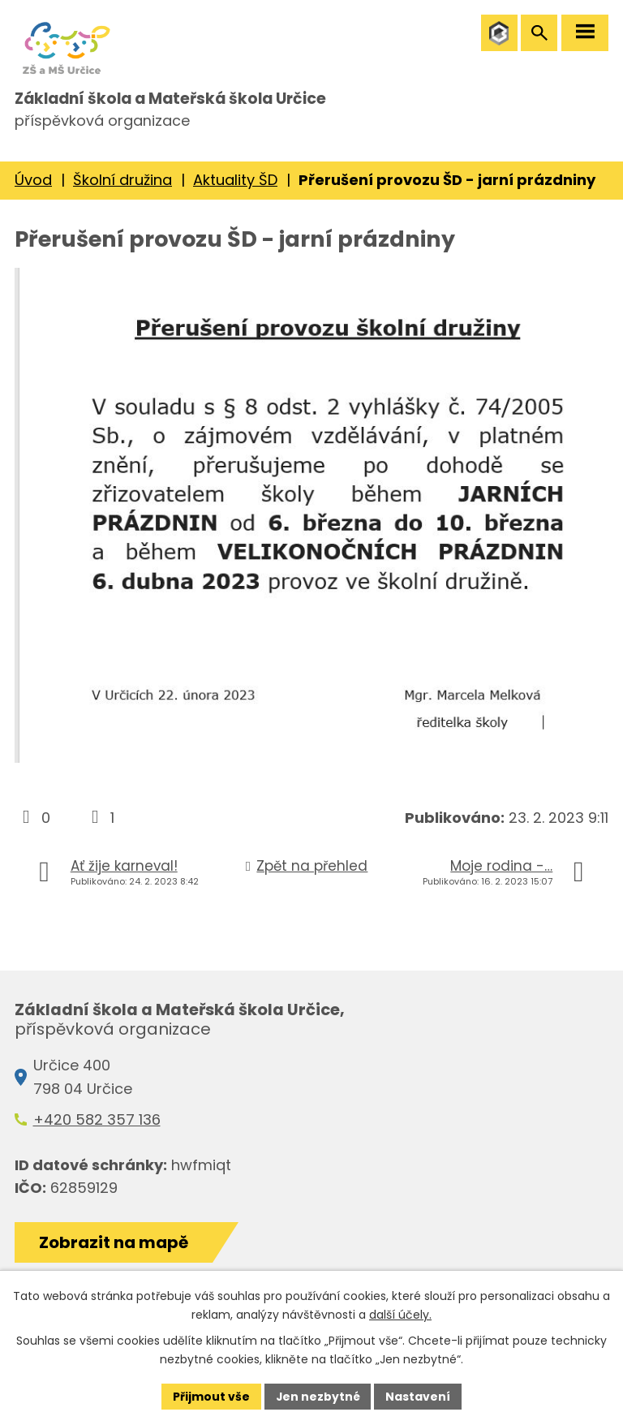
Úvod (33, 184)
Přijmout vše (210, 1396)
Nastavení (418, 1396)
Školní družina (122, 184)
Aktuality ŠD (235, 184)
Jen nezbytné (317, 1396)
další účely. (400, 1315)
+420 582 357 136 (97, 1124)
